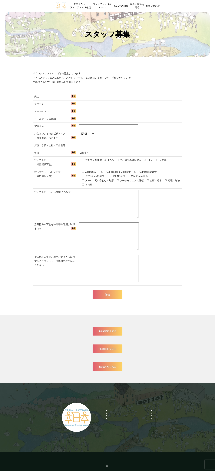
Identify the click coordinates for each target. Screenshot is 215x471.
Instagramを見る (107, 331)
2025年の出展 (120, 6)
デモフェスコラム (162, 411)
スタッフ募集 (115, 411)
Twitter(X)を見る (107, 366)
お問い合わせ (153, 6)
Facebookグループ (118, 423)
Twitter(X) (158, 423)
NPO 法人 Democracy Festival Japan (108, 466)
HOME (111, 405)
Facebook (158, 417)
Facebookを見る (107, 349)
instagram (113, 417)
